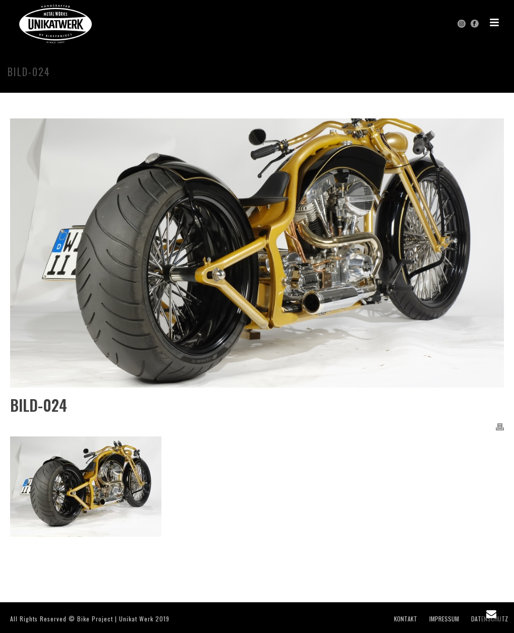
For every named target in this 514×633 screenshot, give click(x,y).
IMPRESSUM (444, 619)
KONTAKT (405, 619)
